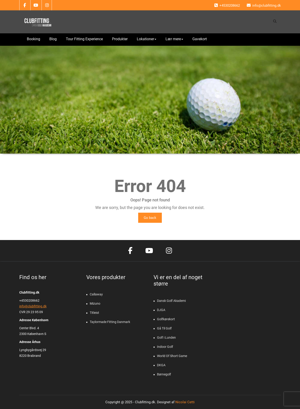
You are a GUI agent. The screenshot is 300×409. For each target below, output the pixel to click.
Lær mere (174, 39)
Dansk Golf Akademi (171, 301)
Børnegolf (164, 374)
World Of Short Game (172, 356)
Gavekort (199, 39)
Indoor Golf (165, 347)
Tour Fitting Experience (84, 39)
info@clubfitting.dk (33, 306)
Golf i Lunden (166, 337)
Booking (33, 39)
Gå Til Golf (164, 328)
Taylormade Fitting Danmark (110, 322)
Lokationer (146, 39)
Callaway (96, 294)
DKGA (161, 365)
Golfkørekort (166, 319)
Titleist (94, 313)
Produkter (120, 39)
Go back (150, 218)
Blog (53, 39)
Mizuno (95, 303)
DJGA (161, 310)
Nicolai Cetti (184, 402)
